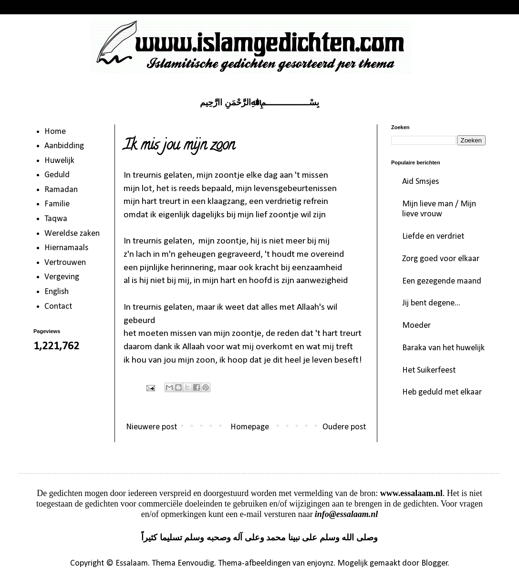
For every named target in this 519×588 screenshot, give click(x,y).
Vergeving (61, 277)
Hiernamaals (66, 248)
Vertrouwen (65, 262)
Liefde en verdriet (433, 236)
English (56, 291)
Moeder (416, 325)
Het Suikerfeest (429, 370)
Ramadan (61, 189)
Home (55, 131)
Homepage (249, 427)
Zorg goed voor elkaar (440, 259)
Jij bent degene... (431, 303)
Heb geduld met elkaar (442, 392)
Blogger (434, 563)
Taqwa (55, 218)
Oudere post (344, 427)
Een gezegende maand (441, 281)
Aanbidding (64, 146)
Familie (57, 204)
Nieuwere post (151, 427)
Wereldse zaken (72, 233)
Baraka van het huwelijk (443, 348)
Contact (58, 306)
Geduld (57, 175)
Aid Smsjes (420, 181)
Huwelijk (59, 160)
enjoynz (320, 563)
